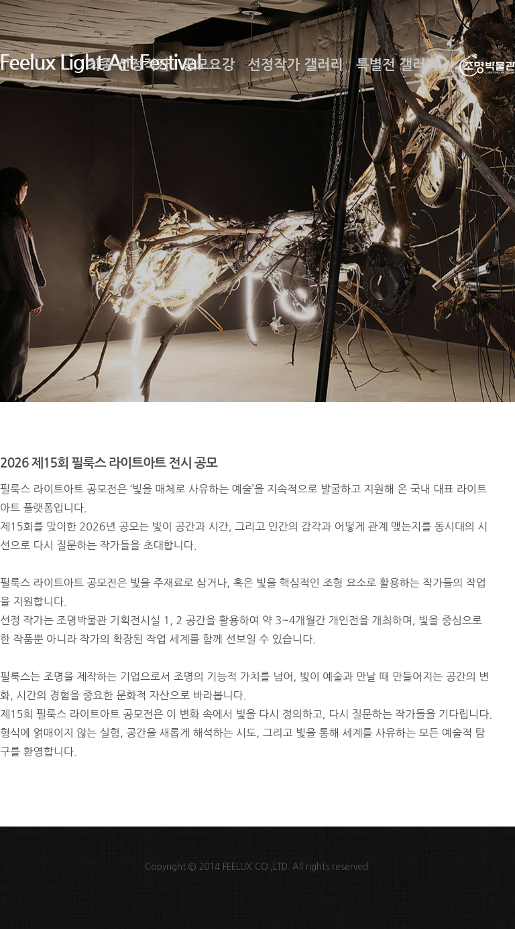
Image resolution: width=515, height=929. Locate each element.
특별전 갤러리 (397, 65)
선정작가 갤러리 (295, 65)
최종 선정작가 (128, 65)
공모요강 (208, 65)
